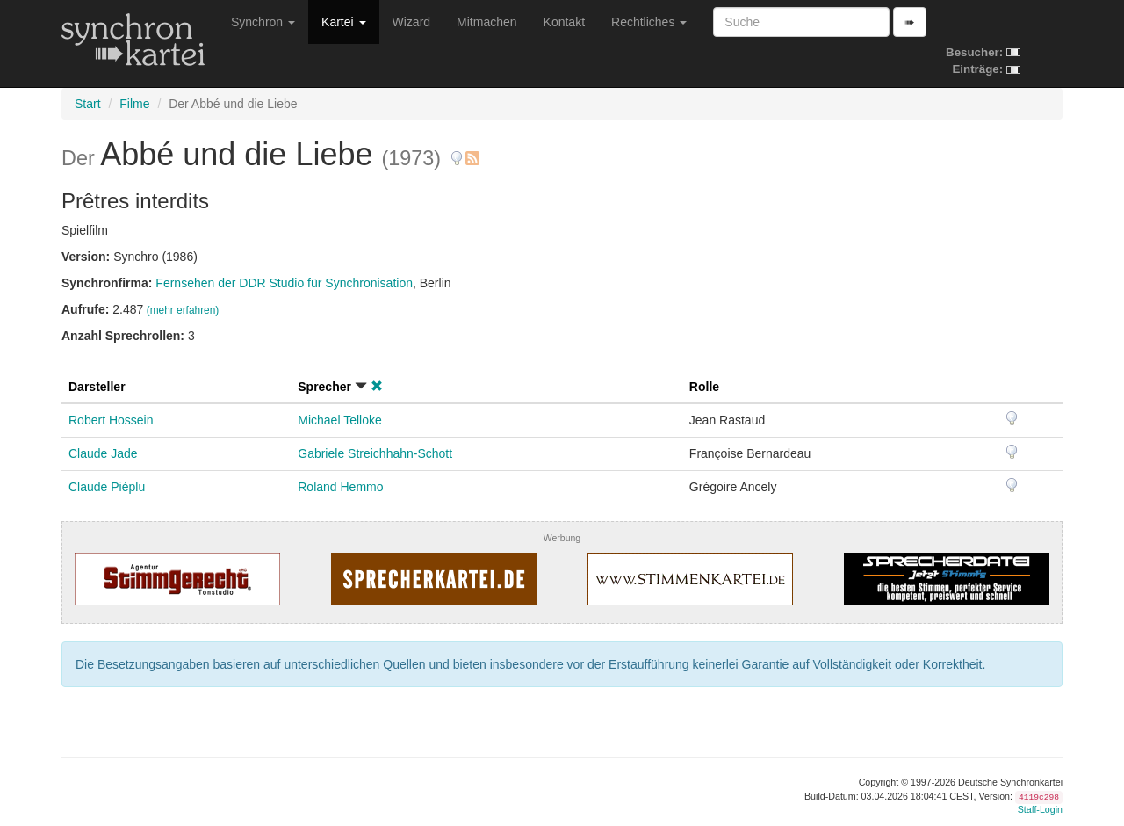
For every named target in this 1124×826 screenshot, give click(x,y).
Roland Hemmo (340, 487)
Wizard (412, 22)
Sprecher (324, 387)
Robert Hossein (111, 420)
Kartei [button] (343, 22)
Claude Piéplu (106, 487)
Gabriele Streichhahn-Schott (375, 453)
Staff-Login (1040, 809)
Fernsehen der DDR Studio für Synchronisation (284, 283)
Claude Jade (103, 453)
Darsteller (97, 387)
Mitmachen (486, 22)
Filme (134, 104)
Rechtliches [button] (649, 22)
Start (88, 104)
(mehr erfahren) (183, 310)
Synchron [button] (263, 22)
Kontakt (564, 22)
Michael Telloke (339, 420)
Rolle (704, 387)
